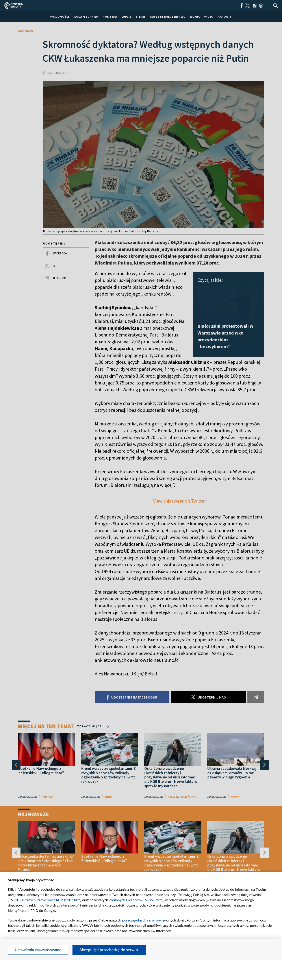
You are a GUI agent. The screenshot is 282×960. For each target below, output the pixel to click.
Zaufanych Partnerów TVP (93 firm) (136, 900)
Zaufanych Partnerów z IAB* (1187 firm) (50, 900)
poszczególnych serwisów (141, 920)
